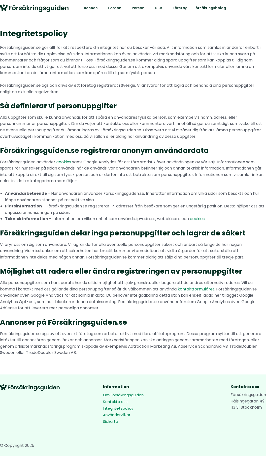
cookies (63, 162)
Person (138, 7)
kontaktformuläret (196, 289)
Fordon (114, 7)
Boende (91, 7)
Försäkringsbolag (210, 7)
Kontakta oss (115, 401)
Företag (180, 7)
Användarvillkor (116, 414)
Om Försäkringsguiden (123, 395)
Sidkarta (110, 421)
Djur (158, 7)
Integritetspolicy (118, 408)
